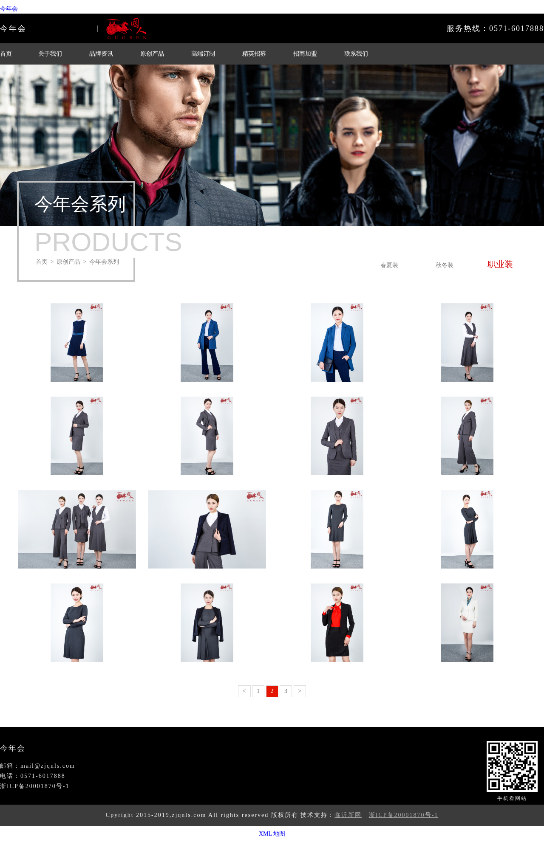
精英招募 (254, 54)
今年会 (9, 9)
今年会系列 (104, 262)
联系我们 (356, 54)
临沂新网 (348, 815)
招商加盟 (305, 54)
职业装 (500, 264)
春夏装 (389, 265)
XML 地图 (272, 834)
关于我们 (50, 54)
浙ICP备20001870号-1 (403, 815)
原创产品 (152, 54)
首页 (6, 54)
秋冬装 (444, 265)
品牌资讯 (101, 54)
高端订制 (203, 54)
